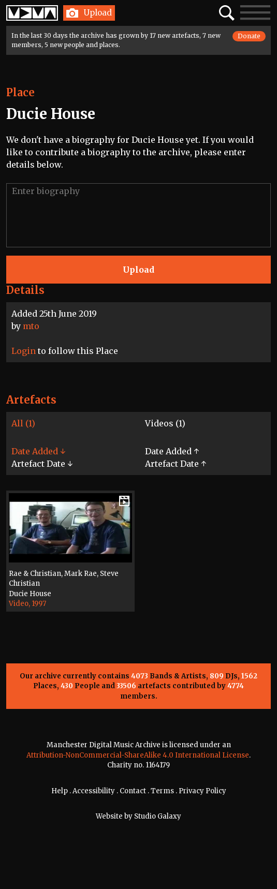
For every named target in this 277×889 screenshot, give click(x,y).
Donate (249, 36)
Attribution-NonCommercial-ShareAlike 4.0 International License (137, 755)
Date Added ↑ (172, 451)
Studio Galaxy (157, 816)
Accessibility (93, 791)
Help (59, 791)
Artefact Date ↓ (41, 463)
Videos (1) (165, 423)
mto (31, 326)
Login (23, 351)
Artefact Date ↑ (175, 463)
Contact (133, 791)
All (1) (23, 423)
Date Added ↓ (38, 451)
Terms (162, 791)
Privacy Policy (202, 791)
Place (20, 92)
